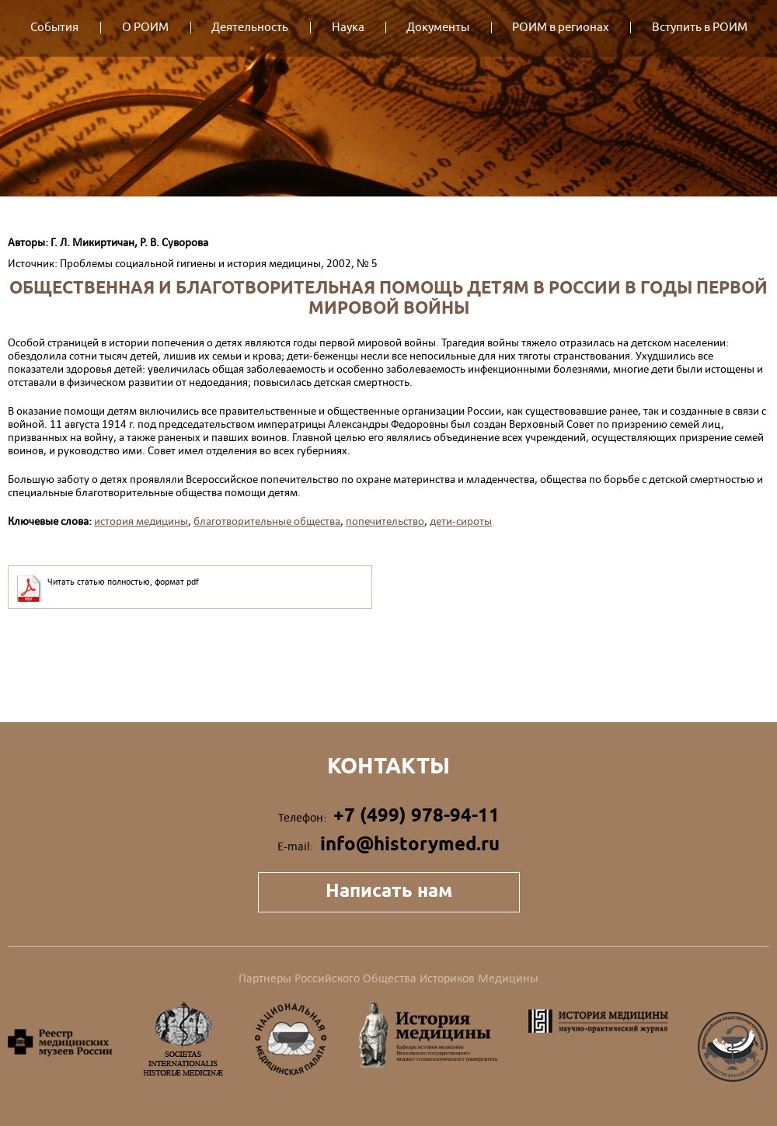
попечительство (385, 520)
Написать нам (389, 890)
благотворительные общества (266, 520)
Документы (437, 27)
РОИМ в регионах (560, 27)
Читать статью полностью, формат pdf (123, 581)
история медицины (141, 520)
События (54, 27)
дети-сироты (461, 520)
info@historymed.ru (410, 843)
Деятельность (249, 27)
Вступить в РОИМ (699, 27)
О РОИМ (145, 27)
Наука (348, 27)
